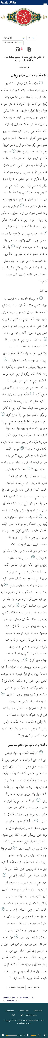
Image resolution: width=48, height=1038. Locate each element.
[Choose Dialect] (13, 42)
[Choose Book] (14, 38)
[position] (11, 1035)
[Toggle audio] (18, 49)
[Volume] (28, 1035)
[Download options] (29, 49)
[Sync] (45, 1035)
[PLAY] (3, 1035)
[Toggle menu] (44, 3)
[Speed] (39, 1035)
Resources (38, 1011)
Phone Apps (24, 1011)
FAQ (13, 1015)
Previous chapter (16, 987)
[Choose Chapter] (31, 38)
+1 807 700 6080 (28, 1015)
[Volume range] (33, 1035)
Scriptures (10, 1011)
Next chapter (33, 987)
